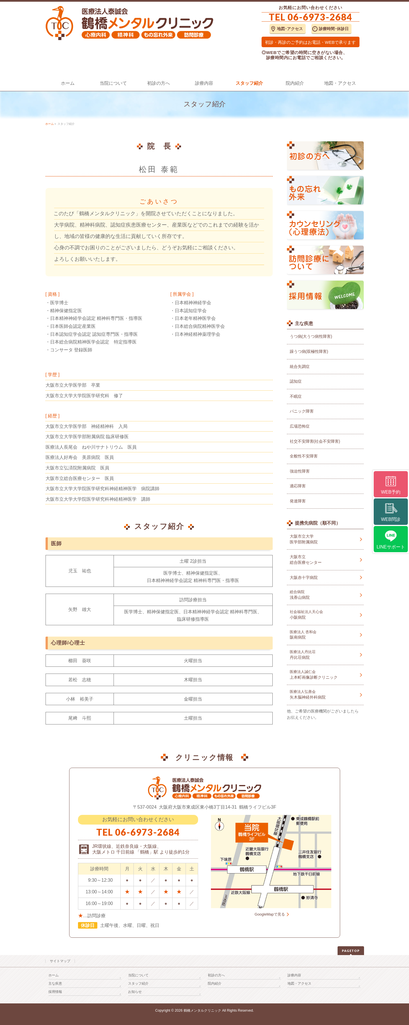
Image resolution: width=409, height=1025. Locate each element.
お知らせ (135, 992)
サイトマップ (60, 961)
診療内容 (294, 975)
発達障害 (298, 501)
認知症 (296, 381)
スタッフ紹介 (138, 983)
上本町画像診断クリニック (325, 675)
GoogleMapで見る (270, 914)
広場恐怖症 (300, 426)
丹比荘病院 (325, 655)
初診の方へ (216, 975)
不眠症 (296, 396)
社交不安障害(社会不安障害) (315, 441)
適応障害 (298, 486)
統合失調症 (300, 366)
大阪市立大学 (325, 539)
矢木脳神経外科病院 (325, 694)
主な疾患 (55, 983)
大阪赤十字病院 (304, 577)
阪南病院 (325, 635)
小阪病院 (325, 615)
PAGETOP (351, 950)
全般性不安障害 (304, 456)
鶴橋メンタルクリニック (202, 1010)
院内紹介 (214, 983)
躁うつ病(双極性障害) (309, 351)
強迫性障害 (300, 471)
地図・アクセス (299, 983)
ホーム (53, 975)
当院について (138, 975)
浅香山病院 (325, 595)
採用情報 (55, 992)
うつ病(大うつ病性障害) (311, 336)
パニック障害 (302, 411)
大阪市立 (325, 559)
